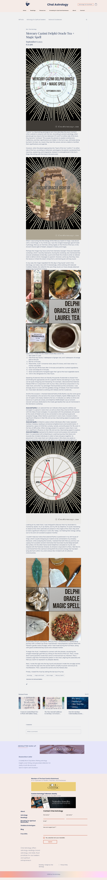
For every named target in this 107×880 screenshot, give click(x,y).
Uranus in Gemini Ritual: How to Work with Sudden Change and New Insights (29, 712)
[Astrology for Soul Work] (86, 4)
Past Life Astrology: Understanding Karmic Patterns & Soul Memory (76, 712)
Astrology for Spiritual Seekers (36, 19)
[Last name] (76, 817)
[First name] (53, 817)
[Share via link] (26, 684)
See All (86, 694)
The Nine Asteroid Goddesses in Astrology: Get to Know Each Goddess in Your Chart (53, 712)
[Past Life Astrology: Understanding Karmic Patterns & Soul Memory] (77, 703)
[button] (96, 4)
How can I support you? (49, 827)
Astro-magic (49, 675)
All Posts (21, 19)
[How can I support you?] (65, 832)
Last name (69, 815)
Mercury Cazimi (60, 675)
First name (46, 815)
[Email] (64, 823)
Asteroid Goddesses (55, 19)
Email (45, 821)
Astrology (29, 675)
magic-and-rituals (39, 675)
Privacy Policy (64, 865)
